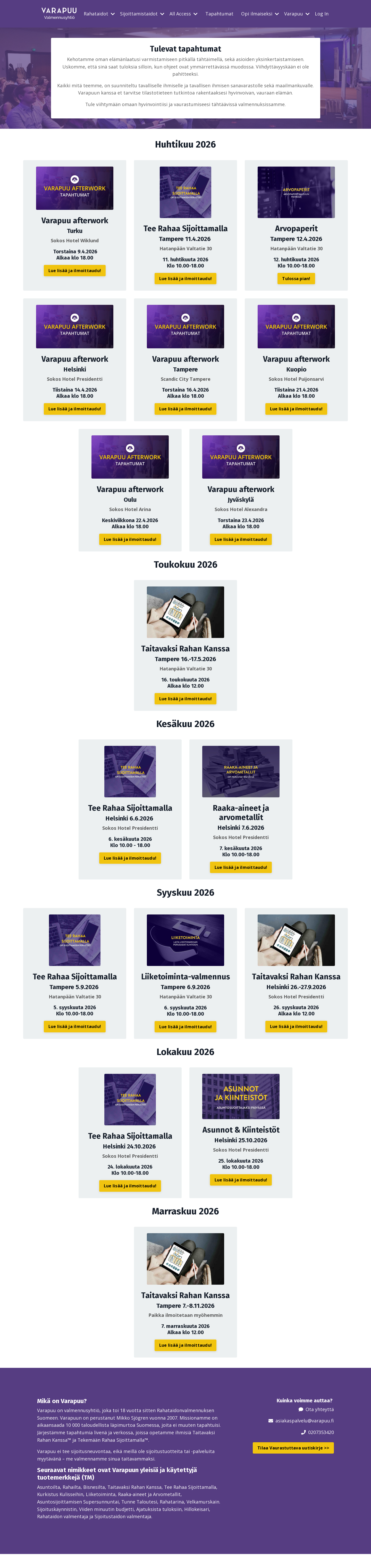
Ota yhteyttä (320, 1409)
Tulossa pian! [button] (296, 279)
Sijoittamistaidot (142, 14)
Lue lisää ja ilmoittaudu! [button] (74, 270)
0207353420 (321, 1432)
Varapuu (297, 14)
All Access (184, 14)
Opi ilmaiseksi (260, 14)
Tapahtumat (219, 14)
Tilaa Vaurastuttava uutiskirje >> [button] (293, 1448)
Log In (321, 14)
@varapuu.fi (321, 1421)
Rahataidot (99, 14)
